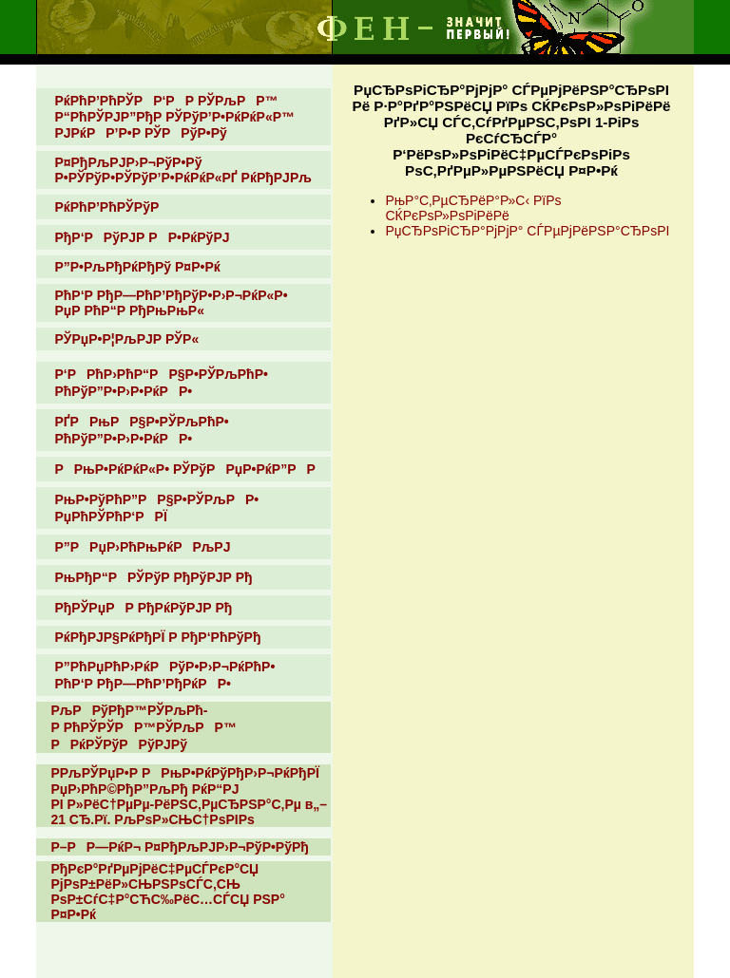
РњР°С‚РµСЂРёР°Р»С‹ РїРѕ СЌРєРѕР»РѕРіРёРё (473, 208)
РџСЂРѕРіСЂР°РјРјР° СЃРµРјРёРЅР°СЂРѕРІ (527, 230)
